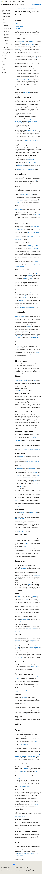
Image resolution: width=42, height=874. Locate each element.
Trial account (38, 4)
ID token (24, 771)
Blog (30, 869)
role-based (35, 480)
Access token (18, 22)
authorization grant (19, 229)
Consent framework (21, 165)
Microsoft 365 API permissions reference (24, 658)
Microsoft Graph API (27, 543)
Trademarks (24, 870)
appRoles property (18, 621)
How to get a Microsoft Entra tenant (29, 753)
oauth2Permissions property (35, 647)
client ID (25, 100)
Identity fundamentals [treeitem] (7, 23)
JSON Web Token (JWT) (29, 44)
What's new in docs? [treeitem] (6, 16)
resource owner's (30, 245)
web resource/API (18, 440)
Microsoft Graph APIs (33, 286)
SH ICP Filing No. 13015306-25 (6, 867)
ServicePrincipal (18, 121)
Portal (33, 4)
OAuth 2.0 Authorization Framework (29, 272)
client (36, 273)
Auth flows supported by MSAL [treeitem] (8, 45)
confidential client (30, 502)
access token (21, 256)
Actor (17, 23)
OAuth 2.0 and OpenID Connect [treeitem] (8, 29)
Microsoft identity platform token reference (26, 307)
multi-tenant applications (23, 744)
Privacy (27, 867)
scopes (27, 574)
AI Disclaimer (18, 869)
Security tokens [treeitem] (6, 37)
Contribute (34, 869)
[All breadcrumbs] (16, 8)
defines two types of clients (30, 331)
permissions (17, 347)
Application (32, 119)
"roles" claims (35, 483)
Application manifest (19, 26)
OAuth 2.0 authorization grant (32, 180)
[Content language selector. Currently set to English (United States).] (6, 865)
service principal (28, 354)
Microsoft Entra (23, 8)
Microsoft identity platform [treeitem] (6, 10)
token (32, 278)
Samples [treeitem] (4, 17)
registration (29, 584)
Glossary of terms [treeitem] (7, 49)
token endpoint (24, 743)
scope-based (34, 472)
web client (36, 439)
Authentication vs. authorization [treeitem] (7, 26)
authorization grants (31, 211)
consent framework (20, 358)
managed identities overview (20, 408)
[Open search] (39, 1)
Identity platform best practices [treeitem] (6, 57)
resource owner (29, 94)
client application (20, 43)
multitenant (37, 352)
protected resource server (33, 43)
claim (28, 200)
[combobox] (7, 8)
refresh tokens (21, 531)
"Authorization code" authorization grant (25, 68)
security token (21, 41)
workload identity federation (20, 839)
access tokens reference (22, 86)
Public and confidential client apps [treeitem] (8, 42)
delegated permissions (26, 648)
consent (34, 434)
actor (24, 314)
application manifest (25, 619)
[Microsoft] (2, 1)
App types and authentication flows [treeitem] (7, 32)
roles (35, 555)
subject (33, 478)
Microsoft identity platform (31, 8)
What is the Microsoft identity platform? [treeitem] (6, 14)
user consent (24, 713)
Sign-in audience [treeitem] (7, 35)
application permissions (25, 622)
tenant (32, 150)
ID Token (34, 667)
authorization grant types (33, 236)
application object (18, 505)
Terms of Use (18, 870)
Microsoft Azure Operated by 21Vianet (7, 869)
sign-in (38, 721)
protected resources (28, 162)
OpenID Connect (30, 159)
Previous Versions (25, 869)
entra (19, 8)
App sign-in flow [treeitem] (6, 34)
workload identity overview (27, 828)
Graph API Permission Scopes (30, 628)
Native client (34, 437)
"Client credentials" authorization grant (24, 79)
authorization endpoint (33, 208)
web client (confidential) (19, 335)
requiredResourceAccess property (21, 506)
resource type (18, 796)
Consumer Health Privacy (10, 870)
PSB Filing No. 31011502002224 (19, 867)
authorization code (31, 232)
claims (20, 49)
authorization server (33, 41)
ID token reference (21, 390)
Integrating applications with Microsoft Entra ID (26, 169)
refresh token (36, 57)
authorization (35, 245)
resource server (20, 200)
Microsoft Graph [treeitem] (6, 47)
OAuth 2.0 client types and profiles (32, 461)
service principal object (30, 130)
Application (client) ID (19, 25)
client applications (36, 567)
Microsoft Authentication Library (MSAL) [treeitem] (8, 39)
